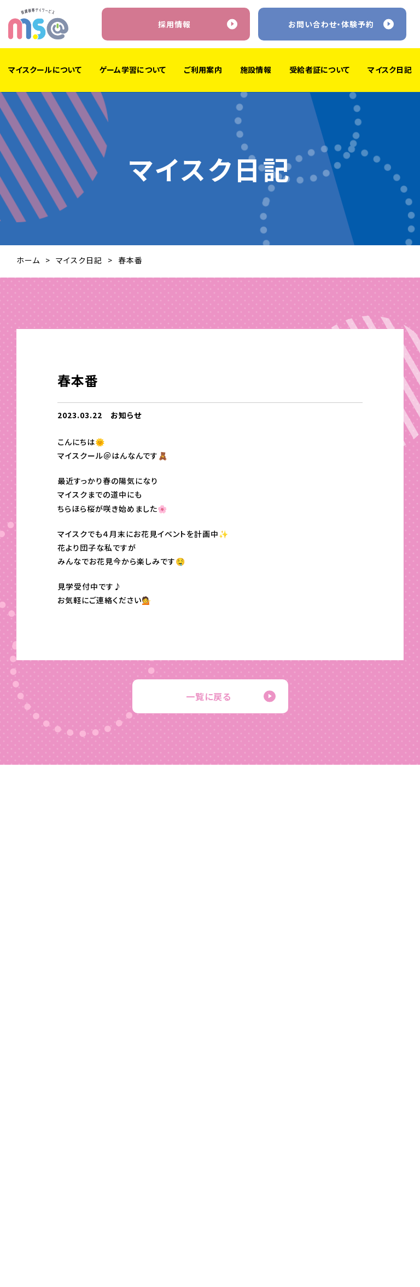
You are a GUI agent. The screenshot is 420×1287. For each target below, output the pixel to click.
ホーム (28, 260)
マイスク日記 (79, 260)
